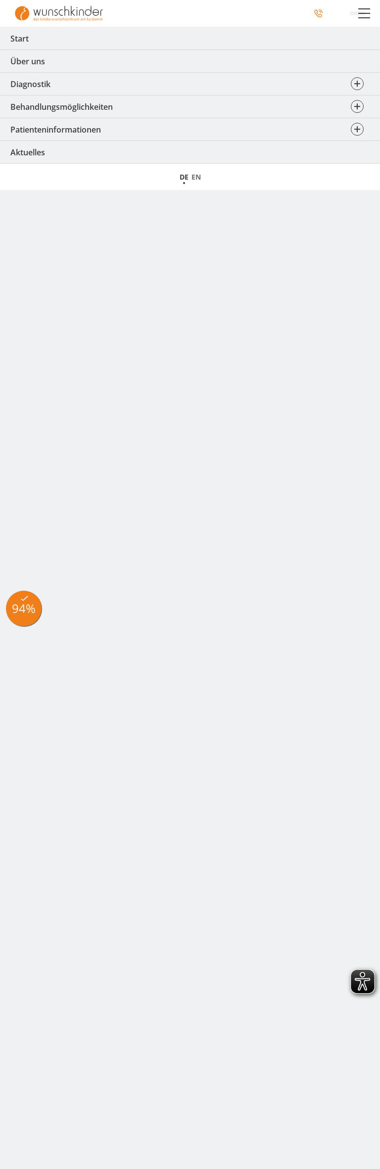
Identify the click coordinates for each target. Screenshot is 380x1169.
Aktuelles (27, 152)
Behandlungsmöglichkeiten (190, 107)
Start (19, 38)
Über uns (27, 61)
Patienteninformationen (190, 130)
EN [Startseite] (196, 177)
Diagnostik (190, 84)
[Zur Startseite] (58, 13)
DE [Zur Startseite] (184, 177)
